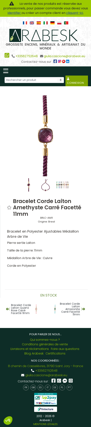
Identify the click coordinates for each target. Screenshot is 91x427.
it (48, 387)
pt (69, 387)
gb (33, 387)
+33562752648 (26, 56)
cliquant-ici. (75, 13)
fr (26, 387)
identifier (15, 13)
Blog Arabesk (33, 353)
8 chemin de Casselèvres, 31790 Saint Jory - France (45, 366)
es (40, 387)
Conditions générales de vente (45, 344)
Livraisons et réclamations (29, 349)
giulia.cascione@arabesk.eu (64, 56)
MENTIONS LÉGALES (45, 424)
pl (62, 387)
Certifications (55, 353)
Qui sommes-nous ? (45, 340)
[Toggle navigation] (5, 71)
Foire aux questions (65, 349)
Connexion (75, 81)
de (54, 387)
